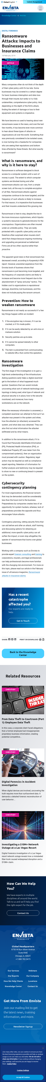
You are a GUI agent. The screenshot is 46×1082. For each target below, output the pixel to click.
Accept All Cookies (23, 1079)
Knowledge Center (9, 15)
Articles (23, 15)
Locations (32, 981)
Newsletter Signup (23, 1026)
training (38, 554)
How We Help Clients (13, 981)
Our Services (13, 970)
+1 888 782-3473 (23, 959)
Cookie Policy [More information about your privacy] (11, 1065)
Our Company (32, 975)
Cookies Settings (23, 1071)
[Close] (43, 1049)
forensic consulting (22, 554)
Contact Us (23, 913)
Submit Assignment (34, 2)
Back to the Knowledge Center (23, 653)
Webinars (32, 970)
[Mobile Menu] (40, 8)
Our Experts (13, 975)
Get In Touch (23, 620)
